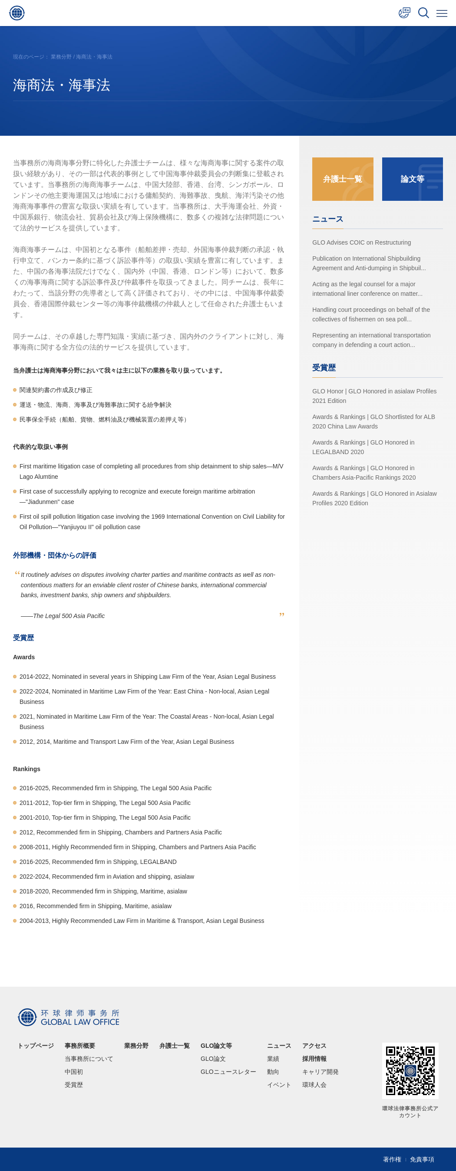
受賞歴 (74, 1084)
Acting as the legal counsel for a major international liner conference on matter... (367, 289)
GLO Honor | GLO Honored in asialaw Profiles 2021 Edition (374, 396)
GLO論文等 (216, 1045)
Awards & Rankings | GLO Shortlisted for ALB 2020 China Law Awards (373, 421)
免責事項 (422, 1159)
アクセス (314, 1045)
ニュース (279, 1045)
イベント (279, 1084)
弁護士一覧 (342, 179)
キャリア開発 (320, 1071)
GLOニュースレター (228, 1071)
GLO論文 (213, 1058)
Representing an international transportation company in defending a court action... (371, 340)
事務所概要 (80, 1045)
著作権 (392, 1159)
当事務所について (89, 1058)
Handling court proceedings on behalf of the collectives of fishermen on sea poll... (371, 314)
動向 (273, 1071)
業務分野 (61, 57)
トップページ (35, 1045)
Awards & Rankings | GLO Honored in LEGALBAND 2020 (363, 447)
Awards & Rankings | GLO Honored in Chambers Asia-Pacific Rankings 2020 (364, 472)
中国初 (74, 1071)
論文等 (412, 179)
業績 (273, 1058)
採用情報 (314, 1058)
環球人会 (314, 1084)
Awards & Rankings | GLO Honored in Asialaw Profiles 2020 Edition (374, 498)
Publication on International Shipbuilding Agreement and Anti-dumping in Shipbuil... (369, 263)
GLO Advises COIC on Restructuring (361, 242)
